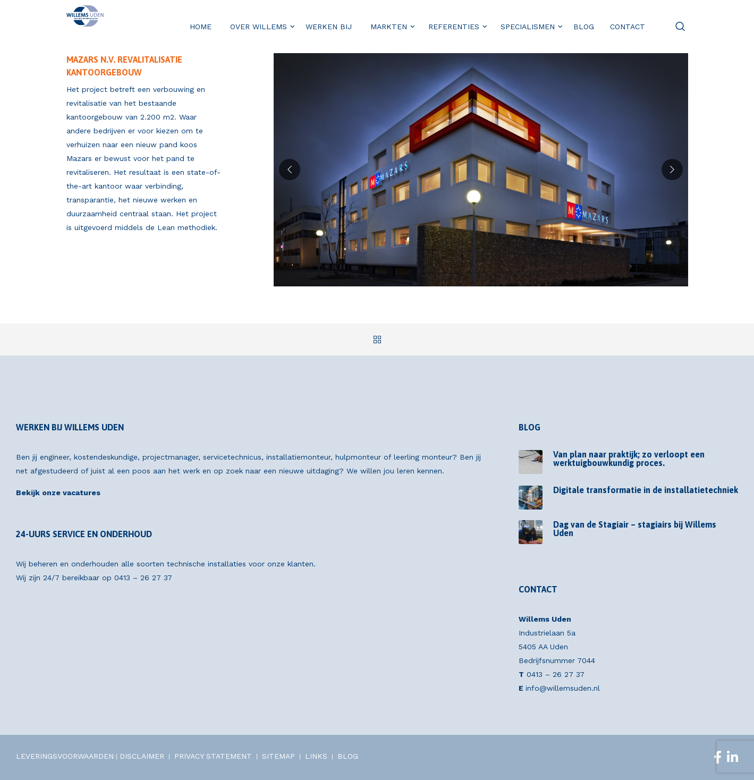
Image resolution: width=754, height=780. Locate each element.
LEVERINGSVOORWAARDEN (65, 756)
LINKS (316, 756)
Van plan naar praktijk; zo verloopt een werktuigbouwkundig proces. (629, 459)
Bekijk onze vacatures (58, 492)
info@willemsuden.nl (563, 688)
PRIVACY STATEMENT (213, 756)
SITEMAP (278, 756)
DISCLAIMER (142, 756)
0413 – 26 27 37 (143, 577)
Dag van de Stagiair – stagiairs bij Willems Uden (634, 529)
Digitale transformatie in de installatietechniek (645, 490)
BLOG (347, 756)
